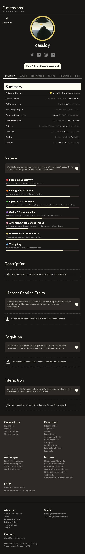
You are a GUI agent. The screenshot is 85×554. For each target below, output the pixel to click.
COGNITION (65, 76)
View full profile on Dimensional (42, 66)
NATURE (23, 76)
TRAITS (51, 76)
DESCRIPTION (37, 76)
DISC (77, 76)
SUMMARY (10, 76)
